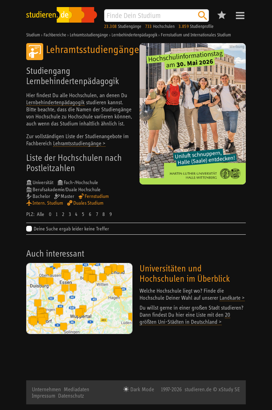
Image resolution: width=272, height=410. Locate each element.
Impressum (43, 395)
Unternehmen (46, 389)
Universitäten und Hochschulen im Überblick (185, 273)
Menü (240, 15)
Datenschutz (71, 395)
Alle (40, 214)
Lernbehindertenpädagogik (55, 102)
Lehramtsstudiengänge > (79, 143)
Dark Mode (141, 389)
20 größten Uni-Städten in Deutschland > (185, 318)
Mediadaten (76, 389)
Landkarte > (232, 297)
